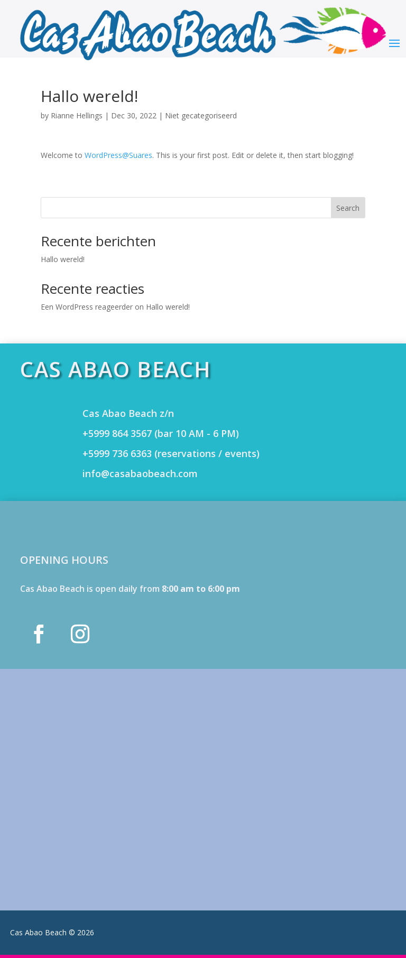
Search (347, 208)
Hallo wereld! (63, 259)
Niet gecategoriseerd (201, 115)
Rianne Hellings (77, 115)
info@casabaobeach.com (140, 473)
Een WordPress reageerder (87, 307)
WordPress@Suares (118, 155)
